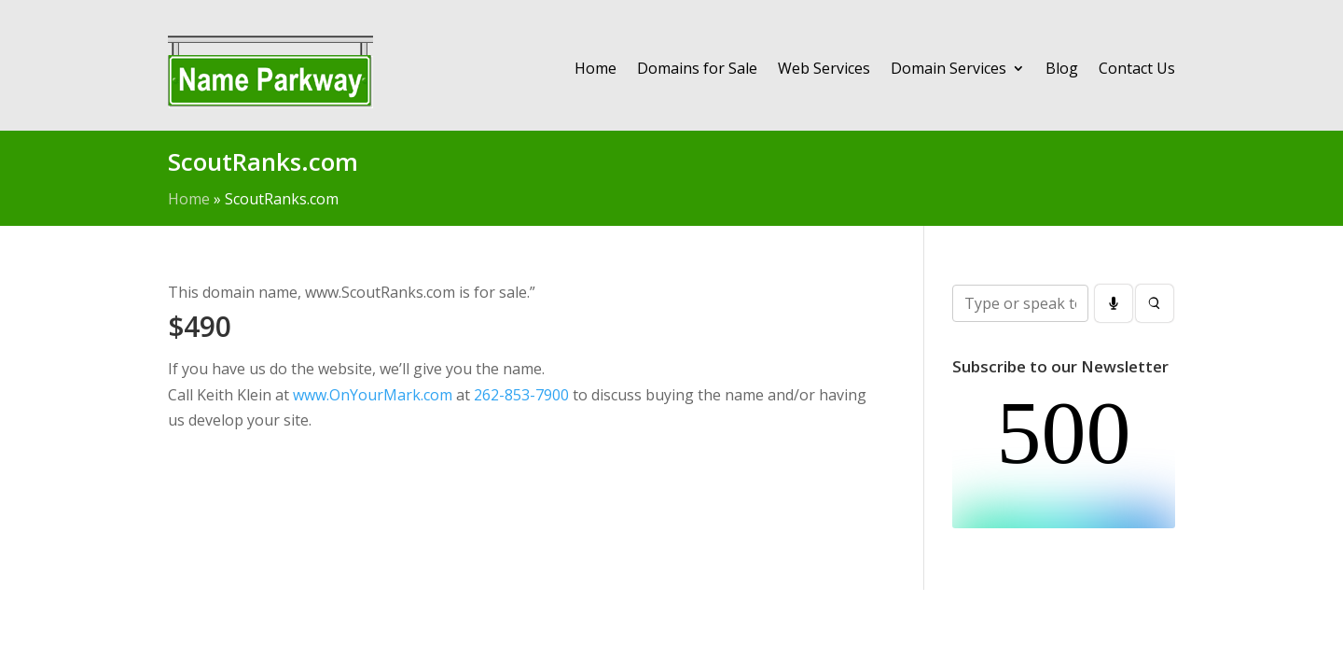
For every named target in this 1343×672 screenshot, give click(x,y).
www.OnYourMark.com (372, 395)
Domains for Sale (697, 68)
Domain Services (948, 68)
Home (595, 68)
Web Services (824, 68)
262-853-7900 (521, 395)
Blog (1061, 68)
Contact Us (1137, 68)
